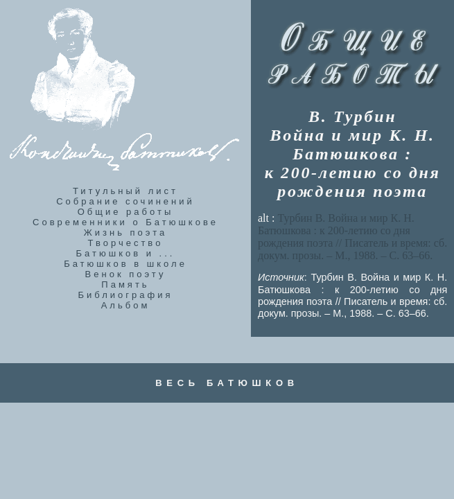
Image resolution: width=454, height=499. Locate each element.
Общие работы (126, 212)
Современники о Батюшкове (125, 222)
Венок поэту (125, 274)
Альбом (125, 305)
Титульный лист (125, 191)
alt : (352, 236)
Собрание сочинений (125, 201)
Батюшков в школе (125, 264)
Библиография (125, 295)
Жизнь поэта (125, 232)
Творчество (126, 243)
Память (125, 284)
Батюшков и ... (125, 253)
